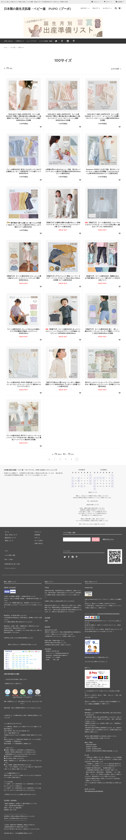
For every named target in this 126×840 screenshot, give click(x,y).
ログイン (108, 1)
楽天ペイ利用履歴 (94, 695)
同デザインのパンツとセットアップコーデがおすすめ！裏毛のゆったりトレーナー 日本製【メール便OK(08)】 (102, 383)
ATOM (10, 555)
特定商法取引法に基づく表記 (13, 558)
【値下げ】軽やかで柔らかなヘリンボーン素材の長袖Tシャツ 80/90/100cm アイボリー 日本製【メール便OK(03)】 (63, 383)
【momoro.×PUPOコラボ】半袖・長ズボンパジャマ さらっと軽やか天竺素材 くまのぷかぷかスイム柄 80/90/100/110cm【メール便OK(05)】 (102, 170)
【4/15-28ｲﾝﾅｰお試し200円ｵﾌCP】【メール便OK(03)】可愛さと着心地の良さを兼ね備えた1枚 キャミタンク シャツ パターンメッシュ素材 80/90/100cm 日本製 (63, 116)
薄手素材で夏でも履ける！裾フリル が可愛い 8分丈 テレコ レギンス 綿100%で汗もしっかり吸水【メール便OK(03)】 (23, 224)
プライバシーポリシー (11, 561)
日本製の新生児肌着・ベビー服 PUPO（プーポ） (38, 9)
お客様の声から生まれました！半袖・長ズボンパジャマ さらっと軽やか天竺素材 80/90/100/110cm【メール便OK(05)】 (63, 170)
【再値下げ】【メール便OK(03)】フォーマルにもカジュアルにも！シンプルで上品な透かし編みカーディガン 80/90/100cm (102, 224)
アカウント (96, 1)
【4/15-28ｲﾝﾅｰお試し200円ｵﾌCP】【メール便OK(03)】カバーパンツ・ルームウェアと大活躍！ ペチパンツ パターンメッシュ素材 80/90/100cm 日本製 (102, 116)
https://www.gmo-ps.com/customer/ (94, 783)
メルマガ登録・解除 (45, 41)
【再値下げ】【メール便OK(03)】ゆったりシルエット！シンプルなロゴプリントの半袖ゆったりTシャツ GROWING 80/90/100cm (62, 330)
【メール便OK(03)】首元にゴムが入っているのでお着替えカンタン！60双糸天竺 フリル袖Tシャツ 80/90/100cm (23, 170)
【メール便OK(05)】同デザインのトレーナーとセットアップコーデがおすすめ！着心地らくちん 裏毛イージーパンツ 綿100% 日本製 (23, 437)
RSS (5, 555)
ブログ (6, 549)
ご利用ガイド (19, 41)
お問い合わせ (8, 41)
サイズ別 (13, 47)
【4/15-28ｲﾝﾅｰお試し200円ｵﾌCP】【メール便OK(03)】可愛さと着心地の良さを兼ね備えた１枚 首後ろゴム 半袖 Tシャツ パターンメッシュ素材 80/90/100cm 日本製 (23, 116)
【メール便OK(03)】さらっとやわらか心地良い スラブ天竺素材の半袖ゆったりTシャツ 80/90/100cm (23, 330)
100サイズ (21, 47)
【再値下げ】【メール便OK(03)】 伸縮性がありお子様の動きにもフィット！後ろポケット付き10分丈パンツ (102, 277)
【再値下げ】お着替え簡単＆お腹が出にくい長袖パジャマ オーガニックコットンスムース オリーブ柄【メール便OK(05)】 (63, 224)
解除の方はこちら (108, 538)
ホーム (5, 47)
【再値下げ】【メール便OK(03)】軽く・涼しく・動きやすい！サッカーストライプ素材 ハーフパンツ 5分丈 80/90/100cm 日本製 (102, 330)
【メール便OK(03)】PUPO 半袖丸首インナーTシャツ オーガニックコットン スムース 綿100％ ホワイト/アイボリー (23, 383)
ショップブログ (31, 41)
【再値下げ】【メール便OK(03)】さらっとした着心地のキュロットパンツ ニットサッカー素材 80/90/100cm (23, 277)
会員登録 (120, 1)
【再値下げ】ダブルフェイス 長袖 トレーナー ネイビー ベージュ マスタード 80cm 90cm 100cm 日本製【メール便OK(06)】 (63, 277)
